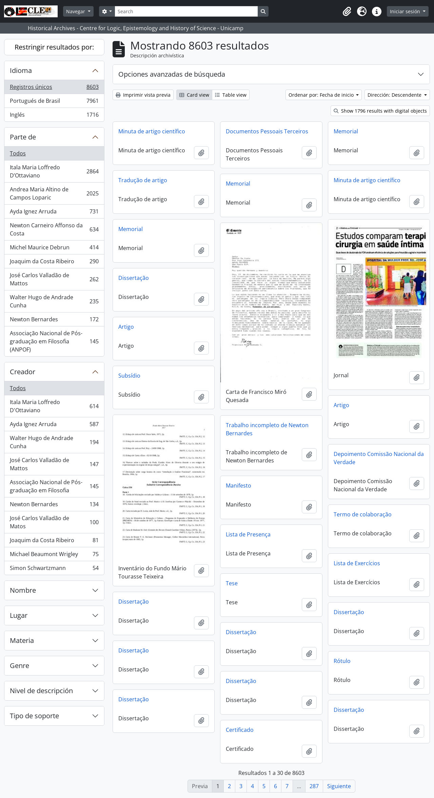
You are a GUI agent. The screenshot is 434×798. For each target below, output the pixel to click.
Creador (22, 371)
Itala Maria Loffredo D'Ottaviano (54, 406)
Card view (194, 95)
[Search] (186, 11)
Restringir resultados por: (54, 47)
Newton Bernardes (54, 320)
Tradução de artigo (142, 180)
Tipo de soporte (34, 715)
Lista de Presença (248, 534)
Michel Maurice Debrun (54, 248)
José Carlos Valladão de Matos (54, 522)
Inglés (54, 116)
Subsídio (129, 375)
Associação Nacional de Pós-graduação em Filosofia (54, 486)
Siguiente (339, 786)
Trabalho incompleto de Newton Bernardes (267, 429)
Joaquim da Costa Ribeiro (54, 262)
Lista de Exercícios (357, 563)
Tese (232, 583)
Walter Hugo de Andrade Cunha (54, 301)
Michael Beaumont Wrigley (54, 555)
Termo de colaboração (363, 514)
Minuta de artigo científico (151, 131)
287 (314, 786)
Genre (19, 665)
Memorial (346, 131)
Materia (22, 640)
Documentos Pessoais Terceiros (267, 131)
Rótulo (342, 661)
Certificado (240, 730)
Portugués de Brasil (54, 102)
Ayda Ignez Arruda (54, 212)
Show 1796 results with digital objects (380, 111)
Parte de (23, 136)
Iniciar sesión (405, 11)
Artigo (126, 326)
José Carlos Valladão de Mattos (54, 279)
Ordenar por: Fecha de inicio (322, 95)
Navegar (76, 11)
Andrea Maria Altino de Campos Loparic (54, 193)
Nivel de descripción (41, 690)
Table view (230, 95)
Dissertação (133, 278)
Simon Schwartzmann (54, 569)
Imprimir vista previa (143, 95)
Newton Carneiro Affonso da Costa (54, 229)
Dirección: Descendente (395, 95)
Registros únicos (54, 88)
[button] (346, 11)
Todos (18, 153)
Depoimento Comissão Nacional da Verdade (379, 458)
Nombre (23, 590)
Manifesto (238, 485)
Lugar (18, 615)
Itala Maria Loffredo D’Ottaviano (54, 171)
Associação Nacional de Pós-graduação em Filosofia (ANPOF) (54, 341)
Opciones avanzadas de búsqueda (171, 74)
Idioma (21, 70)
